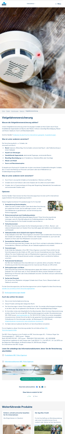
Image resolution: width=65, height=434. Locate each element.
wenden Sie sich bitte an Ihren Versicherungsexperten (18, 288)
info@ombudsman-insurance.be (15, 321)
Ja (29, 396)
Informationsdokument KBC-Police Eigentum (19, 361)
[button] (58, 4)
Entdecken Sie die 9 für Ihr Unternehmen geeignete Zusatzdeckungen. (34, 135)
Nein (35, 396)
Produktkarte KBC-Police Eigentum (16, 355)
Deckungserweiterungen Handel (15, 292)
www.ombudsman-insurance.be (35, 321)
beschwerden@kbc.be (23, 315)
